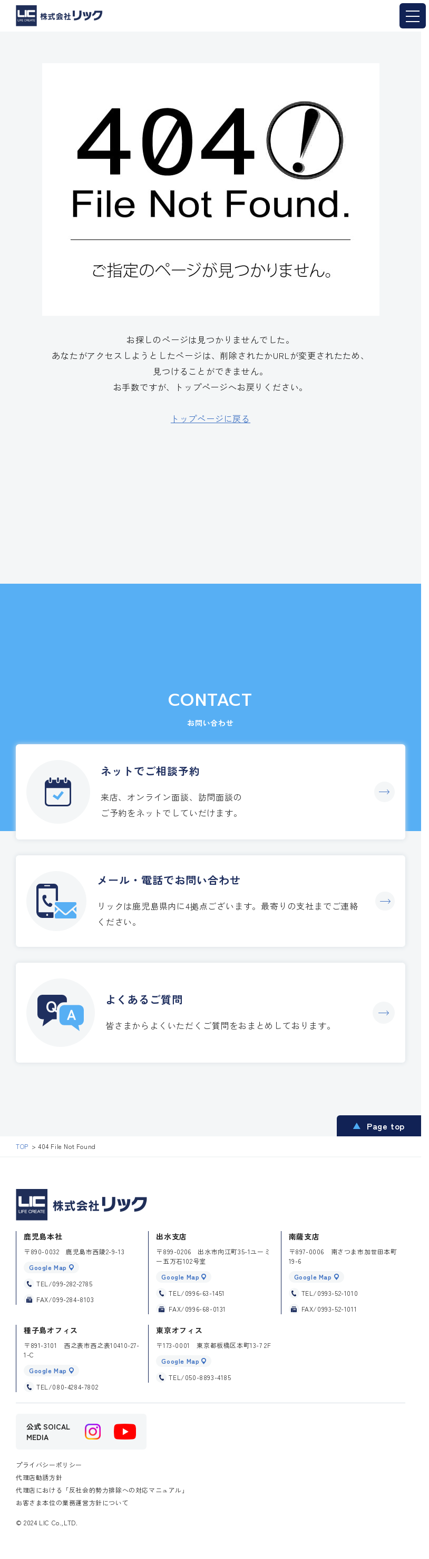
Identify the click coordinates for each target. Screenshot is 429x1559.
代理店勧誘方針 (39, 1477)
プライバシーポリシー (49, 1464)
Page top (386, 1126)
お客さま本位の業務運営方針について (72, 1502)
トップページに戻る (210, 418)
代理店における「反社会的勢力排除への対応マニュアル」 (102, 1489)
